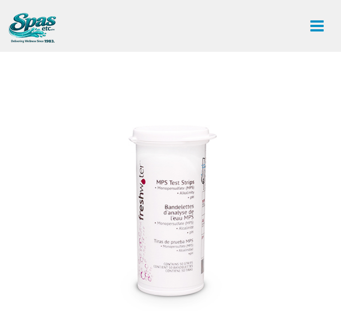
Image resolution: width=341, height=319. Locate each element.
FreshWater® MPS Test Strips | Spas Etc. (32, 27)
